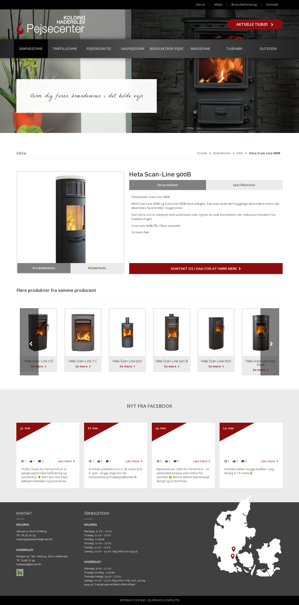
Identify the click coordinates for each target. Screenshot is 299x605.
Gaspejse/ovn (132, 48)
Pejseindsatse (98, 48)
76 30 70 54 (28, 535)
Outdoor (268, 48)
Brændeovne (31, 48)
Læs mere (66, 461)
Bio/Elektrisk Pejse (166, 48)
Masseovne (200, 48)
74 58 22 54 (28, 560)
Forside (202, 153)
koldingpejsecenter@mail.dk (34, 539)
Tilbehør (234, 48)
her (146, 232)
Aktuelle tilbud (254, 24)
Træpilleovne (65, 48)
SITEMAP (126, 600)
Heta (240, 153)
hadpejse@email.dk (28, 564)
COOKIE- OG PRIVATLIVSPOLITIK (156, 600)
